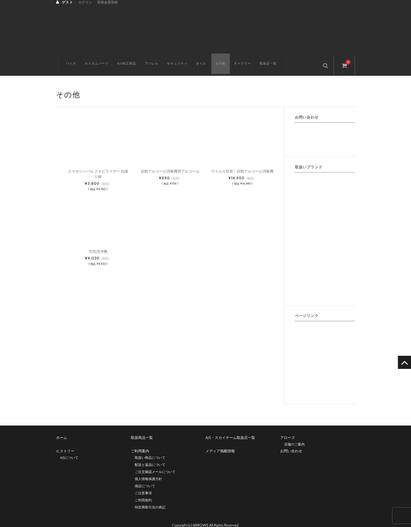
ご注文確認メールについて (155, 463)
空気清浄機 (98, 242)
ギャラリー (236, 56)
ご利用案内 (140, 442)
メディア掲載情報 (220, 442)
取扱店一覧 (262, 56)
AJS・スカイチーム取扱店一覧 (230, 429)
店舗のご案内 (294, 435)
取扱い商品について (150, 448)
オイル (195, 56)
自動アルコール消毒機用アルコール (170, 162)
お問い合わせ (291, 442)
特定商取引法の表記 (150, 498)
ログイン (85, 2)
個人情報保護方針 (148, 470)
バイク (65, 56)
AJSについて (69, 448)
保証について (145, 477)
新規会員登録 (107, 2)
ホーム (61, 429)
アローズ (287, 429)
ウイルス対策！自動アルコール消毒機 (242, 162)
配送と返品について (150, 456)
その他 (214, 56)
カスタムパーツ (91, 56)
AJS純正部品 (120, 56)
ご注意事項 (143, 484)
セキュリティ (171, 56)
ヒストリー (65, 442)
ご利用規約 (143, 491)
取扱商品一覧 (142, 429)
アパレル (146, 56)
